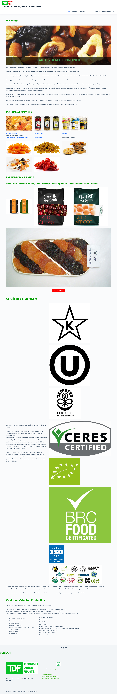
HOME (69, 11)
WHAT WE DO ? (82, 11)
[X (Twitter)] (63, 647)
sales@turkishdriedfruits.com (50, 678)
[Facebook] (61, 647)
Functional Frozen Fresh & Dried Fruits (17, 137)
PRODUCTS (74, 11)
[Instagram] (66, 647)
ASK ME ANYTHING (106, 11)
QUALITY (90, 11)
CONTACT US (97, 11)
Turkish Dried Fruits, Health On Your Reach (21, 7)
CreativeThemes (32, 691)
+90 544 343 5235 (47, 674)
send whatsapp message (49, 669)
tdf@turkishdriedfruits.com (50, 676)
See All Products (58, 290)
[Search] (114, 11)
